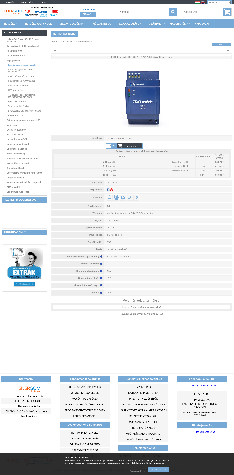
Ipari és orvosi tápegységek (22, 65)
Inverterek (12, 125)
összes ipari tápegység (85, 387)
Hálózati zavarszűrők (17, 139)
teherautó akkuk (143, 428)
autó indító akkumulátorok (143, 433)
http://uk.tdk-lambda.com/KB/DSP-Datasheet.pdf (131, 213)
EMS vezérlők (13, 187)
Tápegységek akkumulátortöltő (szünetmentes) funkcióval (22, 96)
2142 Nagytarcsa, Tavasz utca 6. (26, 411)
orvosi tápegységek (85, 393)
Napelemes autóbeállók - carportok (24, 182)
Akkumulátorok (14, 51)
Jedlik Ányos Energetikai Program (200, 413)
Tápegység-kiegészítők (19, 106)
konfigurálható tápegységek (85, 404)
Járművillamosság (16, 153)
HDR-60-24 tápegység (85, 433)
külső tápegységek (84, 399)
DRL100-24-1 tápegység (85, 444)
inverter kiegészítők (143, 399)
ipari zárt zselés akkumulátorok (143, 404)
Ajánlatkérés (88, 14)
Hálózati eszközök (16, 134)
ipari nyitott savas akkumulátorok (143, 410)
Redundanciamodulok (18, 85)
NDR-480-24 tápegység (84, 438)
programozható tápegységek (84, 410)
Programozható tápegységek (21, 81)
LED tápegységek (16, 90)
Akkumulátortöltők (16, 55)
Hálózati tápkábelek (17, 101)
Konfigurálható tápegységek (21, 76)
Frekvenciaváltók (16, 115)
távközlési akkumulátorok (143, 439)
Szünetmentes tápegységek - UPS (23, 120)
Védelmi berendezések (18, 163)
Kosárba (131, 146)
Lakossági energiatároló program (199, 405)
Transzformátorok (15, 168)
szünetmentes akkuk (143, 416)
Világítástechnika (15, 177)
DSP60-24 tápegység (85, 450)
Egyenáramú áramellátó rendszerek (24, 173)
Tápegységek (13, 60)
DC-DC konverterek (16, 130)
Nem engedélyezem (138, 471)
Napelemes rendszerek (18, 144)
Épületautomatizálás (17, 149)
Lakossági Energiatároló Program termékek (23, 40)
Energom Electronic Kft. (204, 385)
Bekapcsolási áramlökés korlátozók (24, 111)
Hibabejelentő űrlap (204, 432)
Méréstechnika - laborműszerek (22, 158)
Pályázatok (201, 400)
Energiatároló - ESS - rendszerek (23, 46)
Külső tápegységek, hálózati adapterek (21, 70)
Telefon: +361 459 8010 (26, 401)
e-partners (202, 394)
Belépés (10, 3)
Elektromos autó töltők (18, 192)
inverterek (143, 387)
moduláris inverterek (143, 393)
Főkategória (56, 41)
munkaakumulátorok (143, 422)
